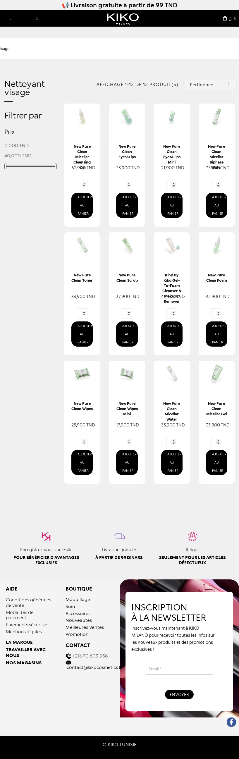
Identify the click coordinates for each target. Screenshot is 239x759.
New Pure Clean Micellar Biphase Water (216, 157)
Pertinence (210, 84)
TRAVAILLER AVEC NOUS (26, 652)
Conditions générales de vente (28, 602)
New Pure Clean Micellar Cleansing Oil (82, 157)
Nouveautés (79, 620)
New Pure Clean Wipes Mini (127, 408)
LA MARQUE (19, 642)
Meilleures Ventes (85, 627)
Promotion (77, 634)
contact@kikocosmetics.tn (95, 667)
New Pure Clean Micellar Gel (216, 408)
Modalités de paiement (20, 615)
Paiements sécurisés (27, 624)
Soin (70, 606)
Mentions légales (24, 631)
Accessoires (78, 613)
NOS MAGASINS (24, 662)
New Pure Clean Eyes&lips (127, 151)
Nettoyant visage (24, 88)
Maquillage (78, 599)
